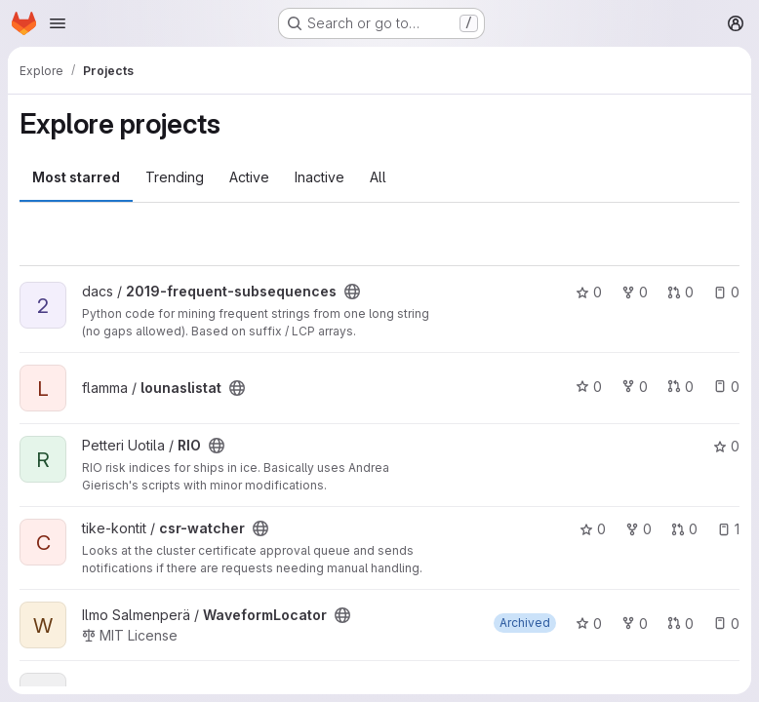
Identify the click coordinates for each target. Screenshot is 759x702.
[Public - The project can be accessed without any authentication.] (352, 291)
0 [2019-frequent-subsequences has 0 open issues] (726, 292)
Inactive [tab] (319, 177)
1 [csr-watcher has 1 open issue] (728, 529)
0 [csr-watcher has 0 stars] (592, 529)
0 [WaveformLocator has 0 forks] (634, 623)
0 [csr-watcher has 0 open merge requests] (684, 529)
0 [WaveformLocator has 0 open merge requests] (680, 623)
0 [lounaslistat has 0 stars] (589, 386)
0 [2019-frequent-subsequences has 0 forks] (634, 292)
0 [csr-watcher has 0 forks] (638, 529)
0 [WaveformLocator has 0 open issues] (726, 623)
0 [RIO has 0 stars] (726, 446)
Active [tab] (249, 177)
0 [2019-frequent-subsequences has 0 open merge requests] (680, 292)
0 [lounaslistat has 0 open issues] (726, 386)
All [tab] (378, 177)
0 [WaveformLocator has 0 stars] (589, 623)
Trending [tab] (174, 177)
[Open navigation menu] (57, 23)
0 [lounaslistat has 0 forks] (634, 386)
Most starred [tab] (76, 177)
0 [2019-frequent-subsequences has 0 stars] (589, 292)
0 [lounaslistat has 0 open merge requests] (680, 386)
